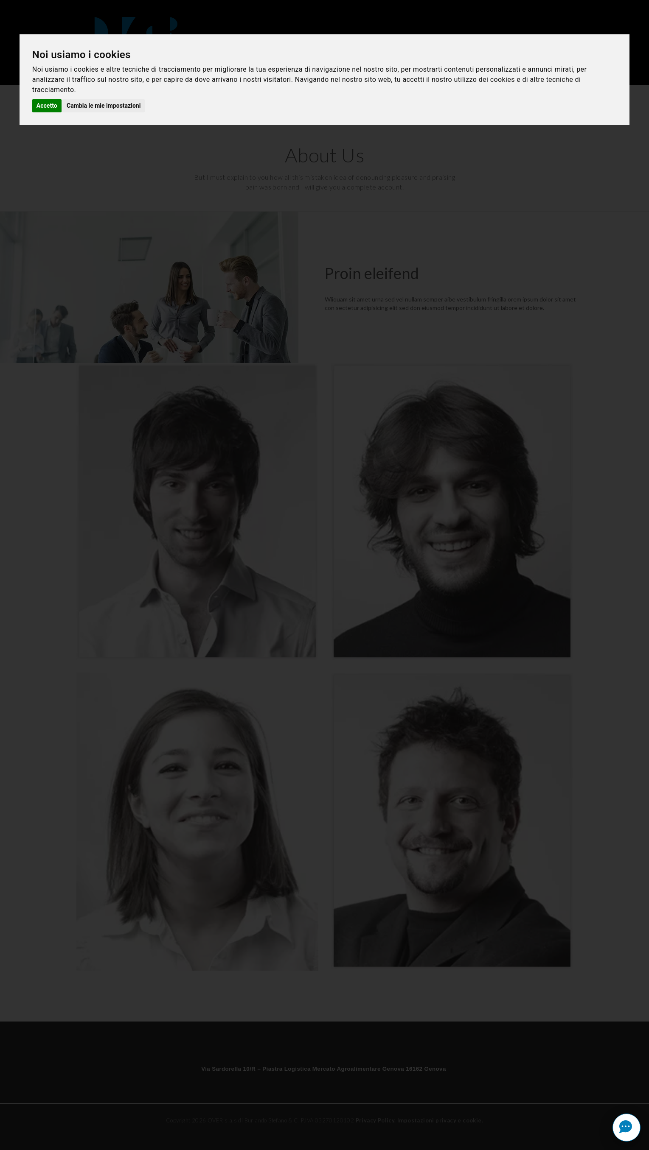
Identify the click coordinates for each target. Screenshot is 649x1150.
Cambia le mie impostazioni (103, 105)
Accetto (47, 105)
